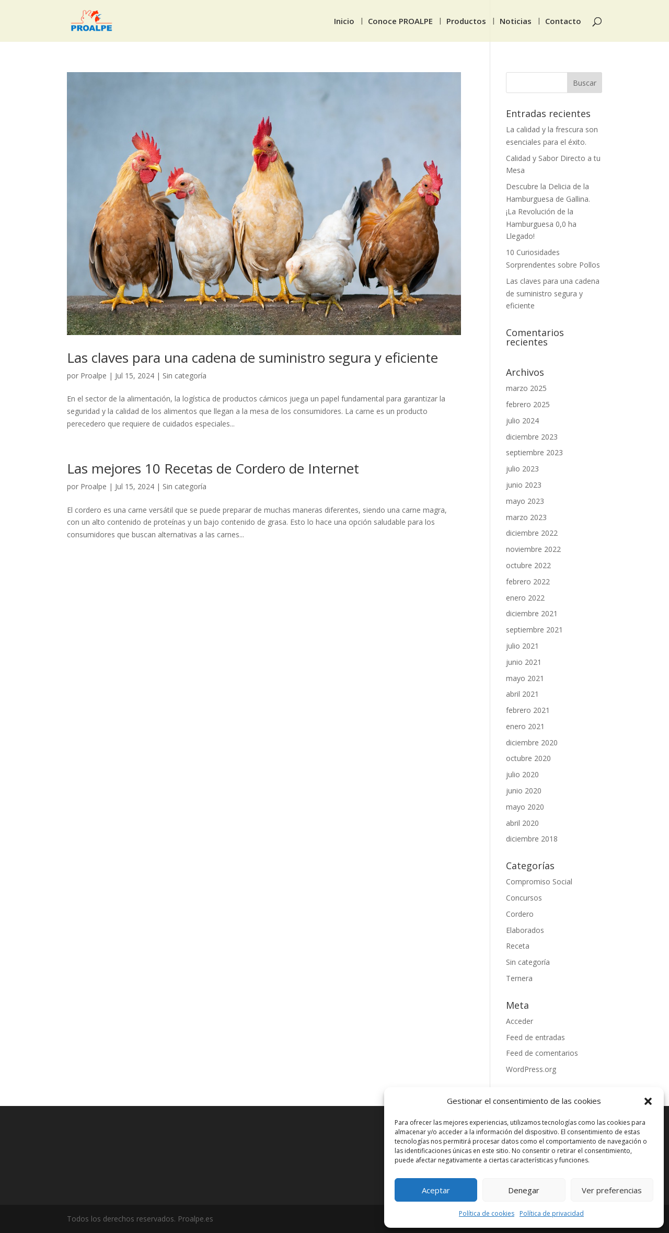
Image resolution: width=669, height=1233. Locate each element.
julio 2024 (522, 420)
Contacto (563, 21)
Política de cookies (486, 1213)
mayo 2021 (525, 678)
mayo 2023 (525, 501)
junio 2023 (523, 485)
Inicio (344, 21)
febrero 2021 (528, 710)
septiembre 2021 (534, 630)
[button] (648, 1101)
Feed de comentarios (542, 1053)
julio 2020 (522, 774)
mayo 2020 (525, 807)
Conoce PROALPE (400, 21)
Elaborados (525, 930)
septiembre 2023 (534, 452)
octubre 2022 (528, 565)
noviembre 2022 (533, 549)
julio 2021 (522, 646)
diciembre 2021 (532, 613)
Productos (466, 21)
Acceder (519, 1021)
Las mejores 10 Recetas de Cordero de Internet (213, 468)
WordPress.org (531, 1069)
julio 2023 (522, 469)
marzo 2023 (526, 517)
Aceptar (436, 1190)
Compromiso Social (539, 881)
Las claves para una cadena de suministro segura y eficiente (252, 357)
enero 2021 (525, 726)
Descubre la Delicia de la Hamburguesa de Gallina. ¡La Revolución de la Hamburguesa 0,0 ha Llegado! (548, 211)
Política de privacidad (552, 1213)
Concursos (524, 898)
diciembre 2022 (532, 533)
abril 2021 (522, 694)
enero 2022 (525, 598)
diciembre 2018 (532, 839)
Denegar (523, 1190)
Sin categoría (184, 376)
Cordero (520, 914)
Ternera (519, 978)
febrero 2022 (528, 581)
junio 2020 (523, 791)
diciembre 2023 (532, 437)
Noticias (516, 21)
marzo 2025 (526, 388)
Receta (517, 946)
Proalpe (93, 376)
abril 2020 (522, 823)
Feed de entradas (535, 1037)
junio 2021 (523, 662)
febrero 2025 (528, 404)
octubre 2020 (528, 758)
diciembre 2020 (532, 742)
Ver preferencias (612, 1190)
